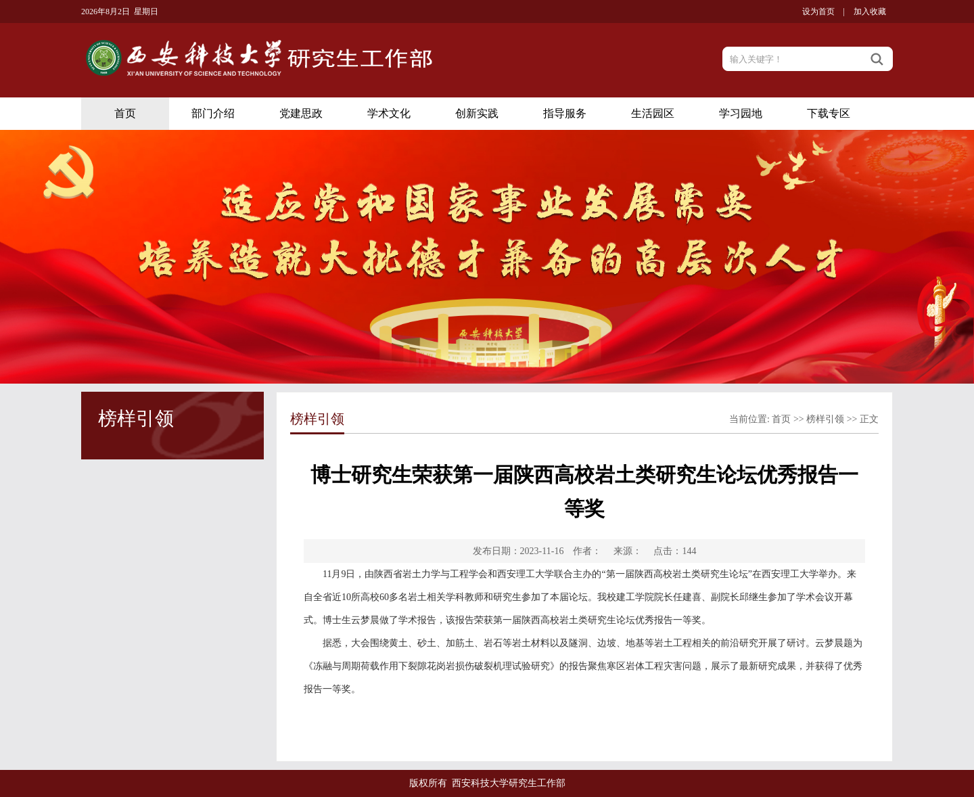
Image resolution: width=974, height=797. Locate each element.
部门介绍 (213, 113)
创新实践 (476, 113)
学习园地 (740, 113)
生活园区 (652, 113)
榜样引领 (825, 419)
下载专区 (828, 113)
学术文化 (389, 113)
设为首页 (818, 11)
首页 (125, 113)
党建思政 (301, 113)
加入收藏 (870, 11)
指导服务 (564, 113)
